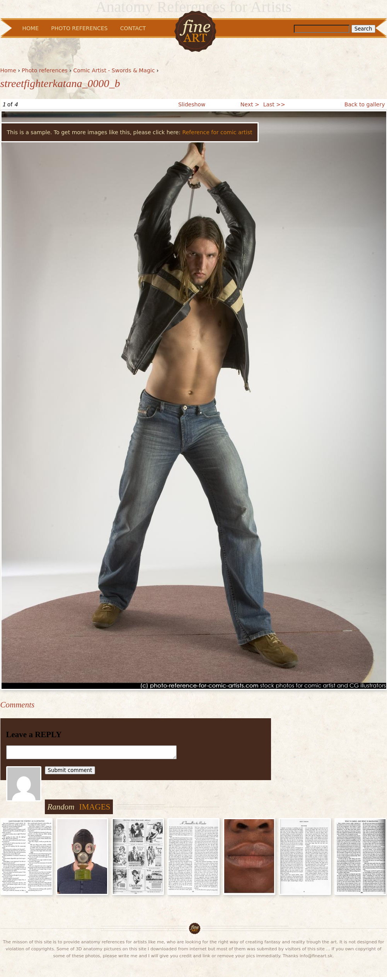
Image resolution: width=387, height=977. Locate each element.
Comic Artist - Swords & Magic (114, 70)
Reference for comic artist (217, 132)
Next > (249, 104)
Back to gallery (364, 104)
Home (8, 70)
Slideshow (191, 104)
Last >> (274, 104)
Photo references (45, 70)
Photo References (79, 28)
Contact (133, 28)
